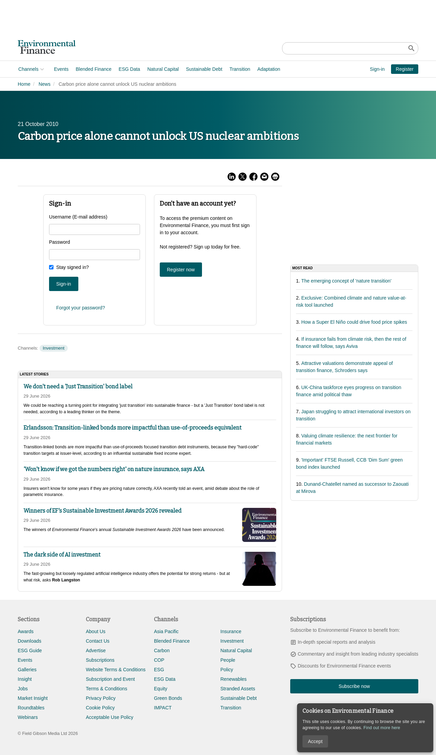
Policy (226, 669)
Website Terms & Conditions (115, 669)
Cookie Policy (100, 707)
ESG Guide (30, 650)
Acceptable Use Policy (109, 717)
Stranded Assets (237, 688)
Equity (160, 688)
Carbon (162, 650)
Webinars (28, 717)
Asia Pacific (166, 631)
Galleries (27, 669)
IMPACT (163, 707)
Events (60, 69)
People (227, 660)
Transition (239, 69)
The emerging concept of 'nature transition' (346, 281)
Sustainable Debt (203, 69)
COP (159, 660)
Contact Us (97, 641)
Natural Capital (162, 69)
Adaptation (268, 69)
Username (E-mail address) (78, 216)
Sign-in (377, 69)
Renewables (233, 679)
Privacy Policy (100, 698)
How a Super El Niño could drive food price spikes (354, 322)
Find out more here (381, 727)
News (44, 84)
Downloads (29, 641)
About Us (96, 631)
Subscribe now (354, 686)
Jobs (23, 688)
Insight (25, 679)
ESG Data (129, 69)
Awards (25, 631)
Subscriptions (100, 660)
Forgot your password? (80, 307)
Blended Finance (93, 69)
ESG (159, 669)
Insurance (230, 631)
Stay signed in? (72, 267)
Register (405, 69)
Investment (53, 348)
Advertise (96, 650)
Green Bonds (168, 698)
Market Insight (33, 698)
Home (24, 84)
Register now (181, 269)
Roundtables (31, 707)
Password (59, 242)
